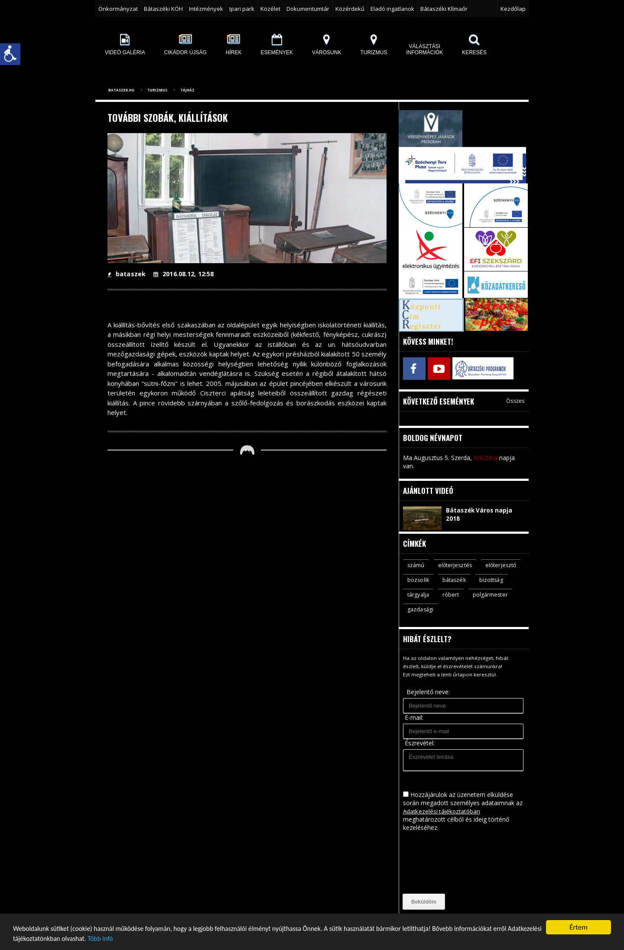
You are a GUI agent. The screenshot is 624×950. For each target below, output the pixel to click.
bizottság (419, 594)
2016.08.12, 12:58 (182, 274)
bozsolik (463, 579)
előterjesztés (456, 564)
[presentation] (438, 863)
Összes (515, 399)
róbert (489, 594)
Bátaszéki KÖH (163, 9)
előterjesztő (423, 579)
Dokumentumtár (307, 9)
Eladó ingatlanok (392, 9)
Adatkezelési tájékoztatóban (443, 811)
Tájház (187, 90)
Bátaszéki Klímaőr (444, 9)
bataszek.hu (121, 90)
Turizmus (157, 90)
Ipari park (241, 9)
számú (416, 564)
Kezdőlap (513, 9)
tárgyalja (456, 594)
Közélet (270, 9)
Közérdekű (349, 9)
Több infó (163, 938)
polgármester (425, 610)
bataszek (126, 274)
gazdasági (470, 610)
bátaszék (500, 579)
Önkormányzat (118, 9)
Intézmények (206, 9)
